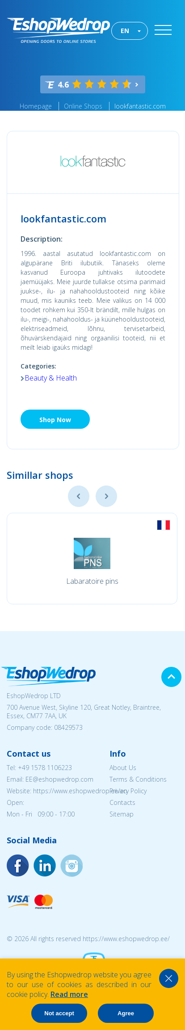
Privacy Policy (128, 791)
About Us (122, 767)
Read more (69, 994)
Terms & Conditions (138, 779)
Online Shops (83, 106)
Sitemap (121, 814)
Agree (126, 1013)
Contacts (122, 802)
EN (125, 30)
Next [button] (106, 496)
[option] (92, 558)
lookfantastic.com (140, 106)
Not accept (59, 1013)
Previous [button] (78, 496)
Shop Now (55, 419)
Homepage (36, 106)
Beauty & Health (51, 378)
